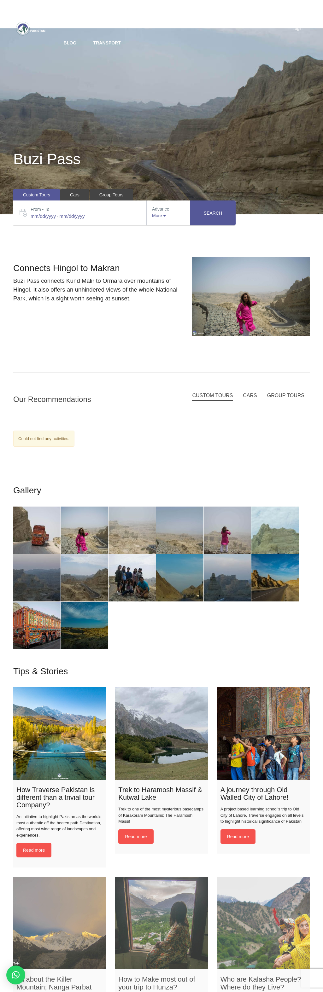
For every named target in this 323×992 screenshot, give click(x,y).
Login (297, 28)
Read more (34, 850)
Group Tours (176, 14)
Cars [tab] (74, 194)
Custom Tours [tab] (36, 194)
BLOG (70, 42)
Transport (107, 42)
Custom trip (128, 14)
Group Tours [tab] (111, 194)
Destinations (80, 14)
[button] (15, 975)
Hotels (261, 14)
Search (213, 213)
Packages (222, 14)
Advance (160, 209)
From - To (40, 209)
